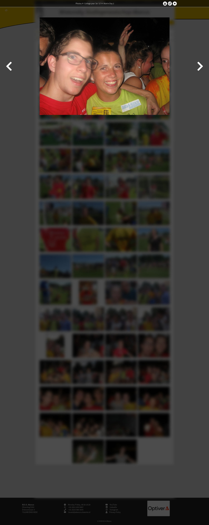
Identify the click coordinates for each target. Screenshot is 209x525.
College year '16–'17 (92, 3)
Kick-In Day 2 (109, 3)
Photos (79, 3)
